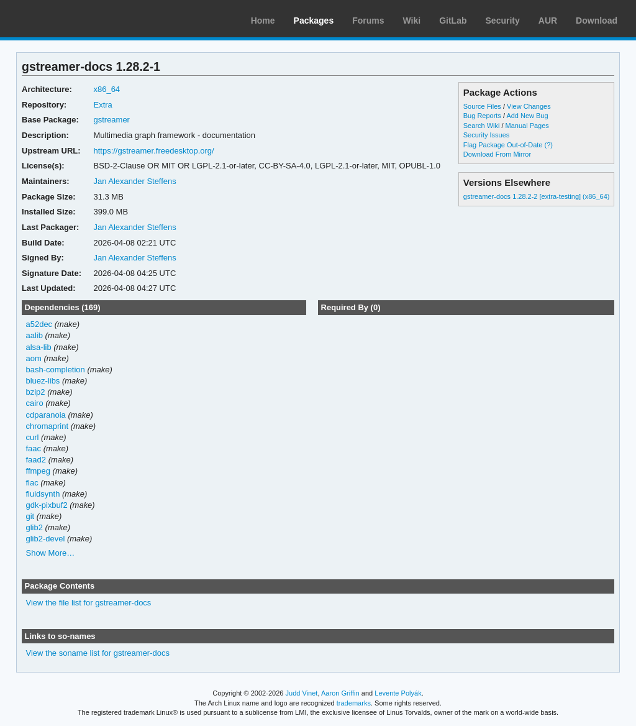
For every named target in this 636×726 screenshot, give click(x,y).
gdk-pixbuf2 (47, 505)
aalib (34, 335)
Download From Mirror (497, 154)
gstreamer (111, 119)
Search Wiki (481, 125)
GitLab (452, 20)
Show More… (50, 553)
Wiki (412, 20)
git (30, 516)
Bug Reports (482, 115)
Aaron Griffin (340, 693)
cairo (34, 403)
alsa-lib (39, 347)
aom (34, 358)
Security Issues (486, 135)
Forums (368, 20)
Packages (314, 20)
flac (32, 482)
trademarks (354, 703)
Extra (102, 104)
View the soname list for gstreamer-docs (98, 653)
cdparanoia (46, 415)
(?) (548, 145)
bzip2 (35, 392)
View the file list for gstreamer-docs (89, 602)
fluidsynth (43, 494)
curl (32, 437)
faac (34, 448)
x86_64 (106, 89)
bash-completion (55, 369)
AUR (547, 20)
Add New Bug (527, 115)
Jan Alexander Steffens (134, 181)
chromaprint (47, 426)
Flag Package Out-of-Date (503, 145)
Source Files (482, 106)
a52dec (39, 324)
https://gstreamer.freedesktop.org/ (153, 150)
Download (596, 20)
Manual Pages (527, 125)
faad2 (36, 459)
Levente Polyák (398, 693)
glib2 (34, 527)
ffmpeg (38, 471)
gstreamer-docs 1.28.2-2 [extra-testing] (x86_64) (536, 196)
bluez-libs (43, 380)
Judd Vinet (302, 693)
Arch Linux (68, 18)
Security (503, 20)
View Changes (529, 106)
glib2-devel (45, 538)
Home (263, 20)
